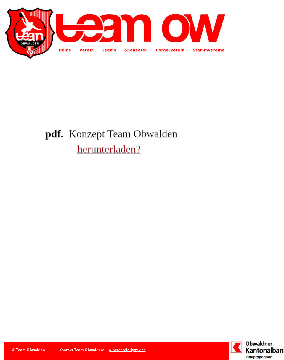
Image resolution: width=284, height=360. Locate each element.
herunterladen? (109, 149)
